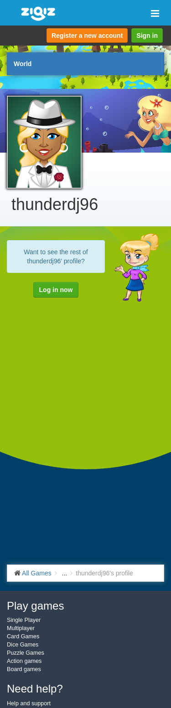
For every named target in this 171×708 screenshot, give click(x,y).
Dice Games (22, 644)
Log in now (56, 289)
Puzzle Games (25, 653)
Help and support (29, 703)
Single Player (24, 620)
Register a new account (87, 35)
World (22, 63)
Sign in (147, 35)
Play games (35, 606)
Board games (24, 669)
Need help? (35, 688)
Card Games (23, 636)
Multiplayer (21, 628)
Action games (24, 661)
